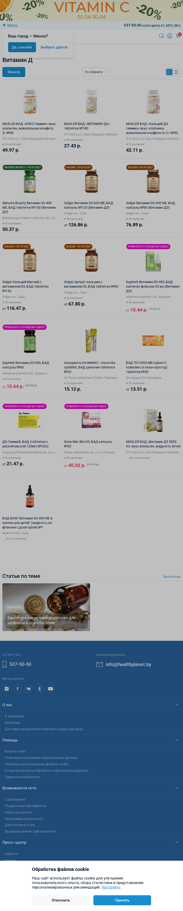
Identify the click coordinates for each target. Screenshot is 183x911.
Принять (122, 900)
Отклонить (61, 900)
